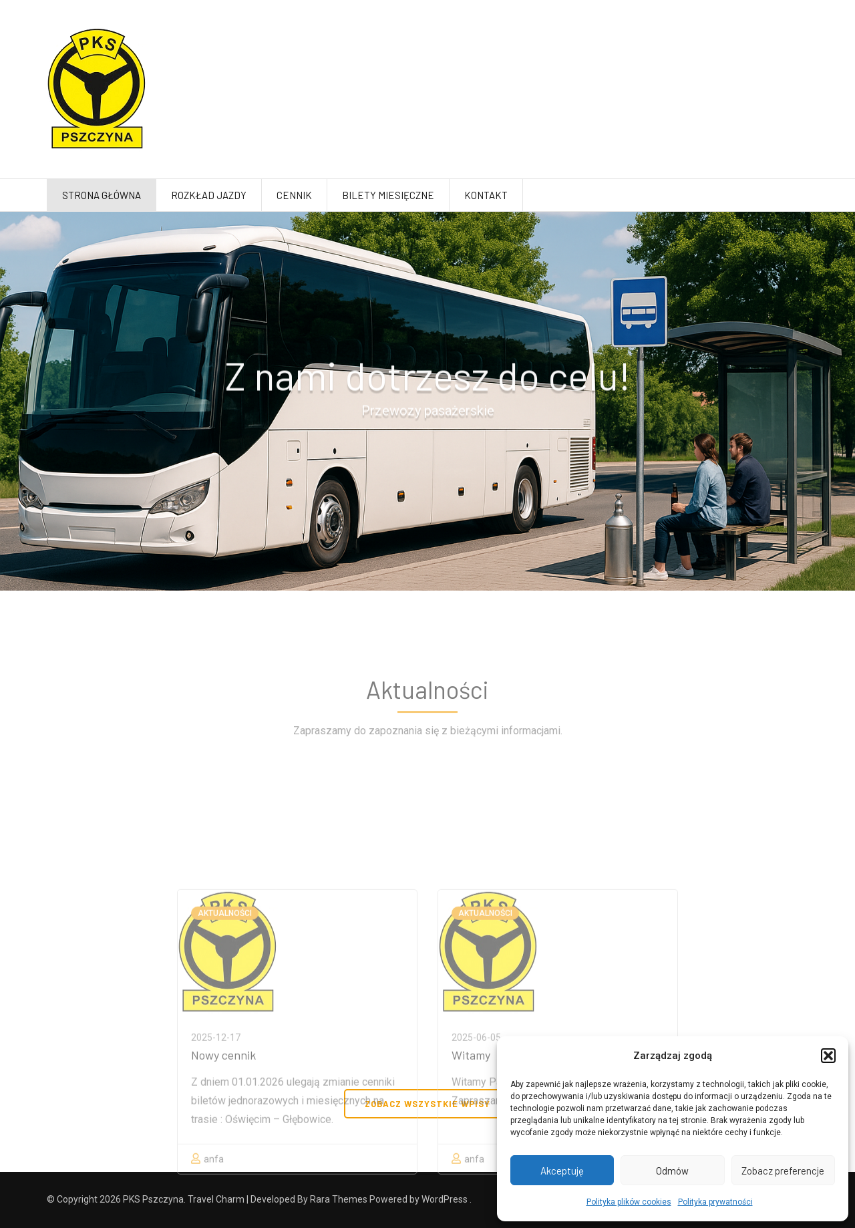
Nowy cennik (223, 1142)
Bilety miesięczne (388, 195)
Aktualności (225, 1001)
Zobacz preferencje (782, 1171)
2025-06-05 (476, 1125)
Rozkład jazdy (208, 195)
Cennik (294, 195)
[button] (828, 1055)
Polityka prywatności (715, 1202)
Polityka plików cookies (628, 1202)
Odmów (672, 1171)
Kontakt (486, 195)
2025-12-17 (215, 1125)
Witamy (471, 1142)
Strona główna (101, 195)
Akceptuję (562, 1171)
